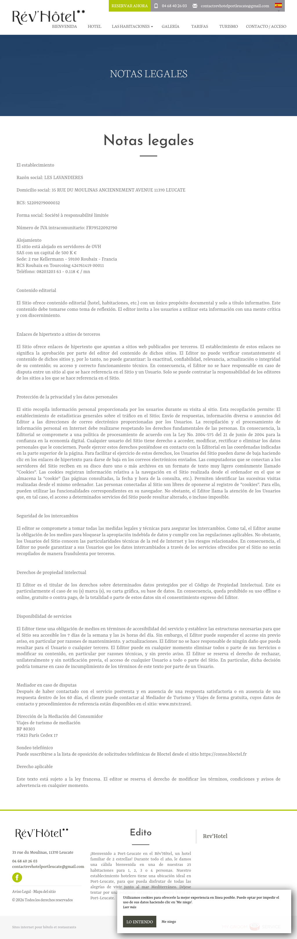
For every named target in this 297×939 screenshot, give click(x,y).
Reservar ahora (130, 5)
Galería (171, 26)
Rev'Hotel (215, 836)
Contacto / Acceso (266, 26)
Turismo (228, 26)
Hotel (94, 26)
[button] (278, 6)
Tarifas (199, 26)
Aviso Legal (21, 891)
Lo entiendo (139, 921)
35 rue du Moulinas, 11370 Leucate (42, 852)
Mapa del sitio (44, 891)
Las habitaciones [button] (132, 26)
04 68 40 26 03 (174, 5)
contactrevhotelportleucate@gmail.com (235, 5)
